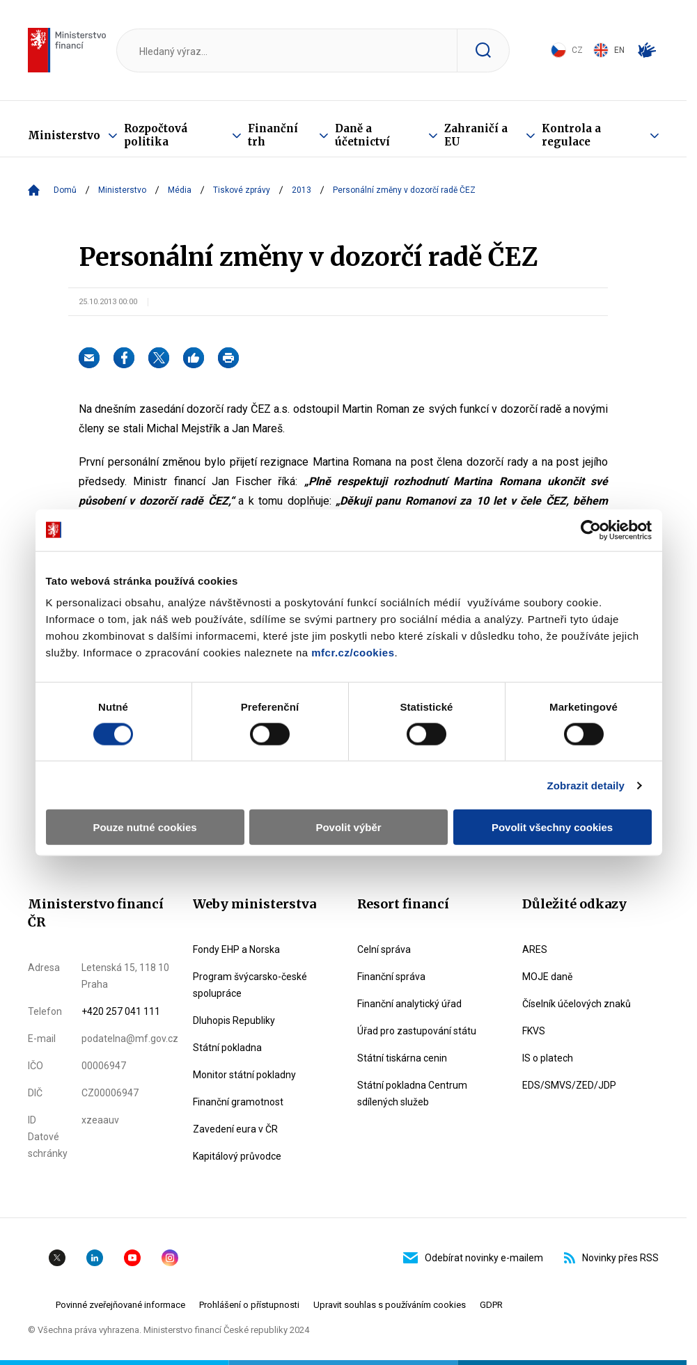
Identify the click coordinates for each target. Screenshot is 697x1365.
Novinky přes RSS (611, 1257)
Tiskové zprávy (241, 190)
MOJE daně (547, 976)
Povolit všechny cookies (552, 827)
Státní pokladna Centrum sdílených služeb (412, 1093)
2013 (301, 190)
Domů (65, 190)
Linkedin (94, 1257)
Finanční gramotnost (238, 1101)
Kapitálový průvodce (237, 1156)
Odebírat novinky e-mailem (473, 1257)
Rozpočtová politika (155, 135)
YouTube (132, 1257)
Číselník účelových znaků (576, 1003)
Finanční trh (273, 135)
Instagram (170, 1257)
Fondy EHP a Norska (236, 949)
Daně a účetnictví (362, 135)
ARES (534, 949)
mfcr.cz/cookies (352, 652)
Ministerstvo (64, 135)
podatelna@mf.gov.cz (129, 1038)
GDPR (491, 1305)
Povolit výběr (348, 827)
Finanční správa (391, 976)
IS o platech (547, 1058)
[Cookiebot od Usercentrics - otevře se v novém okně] (591, 529)
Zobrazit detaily (586, 785)
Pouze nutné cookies (144, 827)
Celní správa (384, 949)
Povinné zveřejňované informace (120, 1305)
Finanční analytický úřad (409, 1003)
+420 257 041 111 (120, 1011)
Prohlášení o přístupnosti (249, 1305)
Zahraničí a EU (476, 135)
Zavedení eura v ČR (235, 1129)
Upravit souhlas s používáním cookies (389, 1305)
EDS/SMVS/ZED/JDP (569, 1085)
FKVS (533, 1030)
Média (179, 190)
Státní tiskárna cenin (402, 1058)
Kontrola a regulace (571, 135)
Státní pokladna (227, 1047)
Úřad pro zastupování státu (416, 1030)
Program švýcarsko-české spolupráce (250, 985)
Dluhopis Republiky (234, 1020)
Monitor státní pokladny (244, 1074)
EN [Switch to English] (609, 50)
